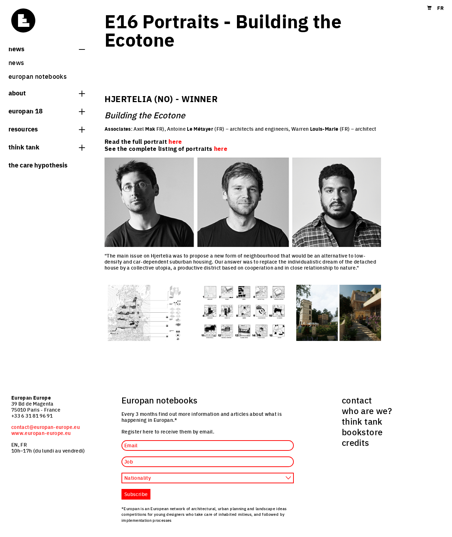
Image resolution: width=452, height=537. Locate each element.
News (46, 48)
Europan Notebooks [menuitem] (37, 76)
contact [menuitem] (357, 400)
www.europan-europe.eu (41, 432)
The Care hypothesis (37, 164)
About (46, 92)
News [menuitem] (16, 62)
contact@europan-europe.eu (45, 426)
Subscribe (136, 493)
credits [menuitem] (355, 442)
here (220, 148)
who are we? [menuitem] (367, 411)
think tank (46, 146)
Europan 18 (46, 110)
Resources (46, 128)
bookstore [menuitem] (362, 432)
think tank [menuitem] (362, 421)
